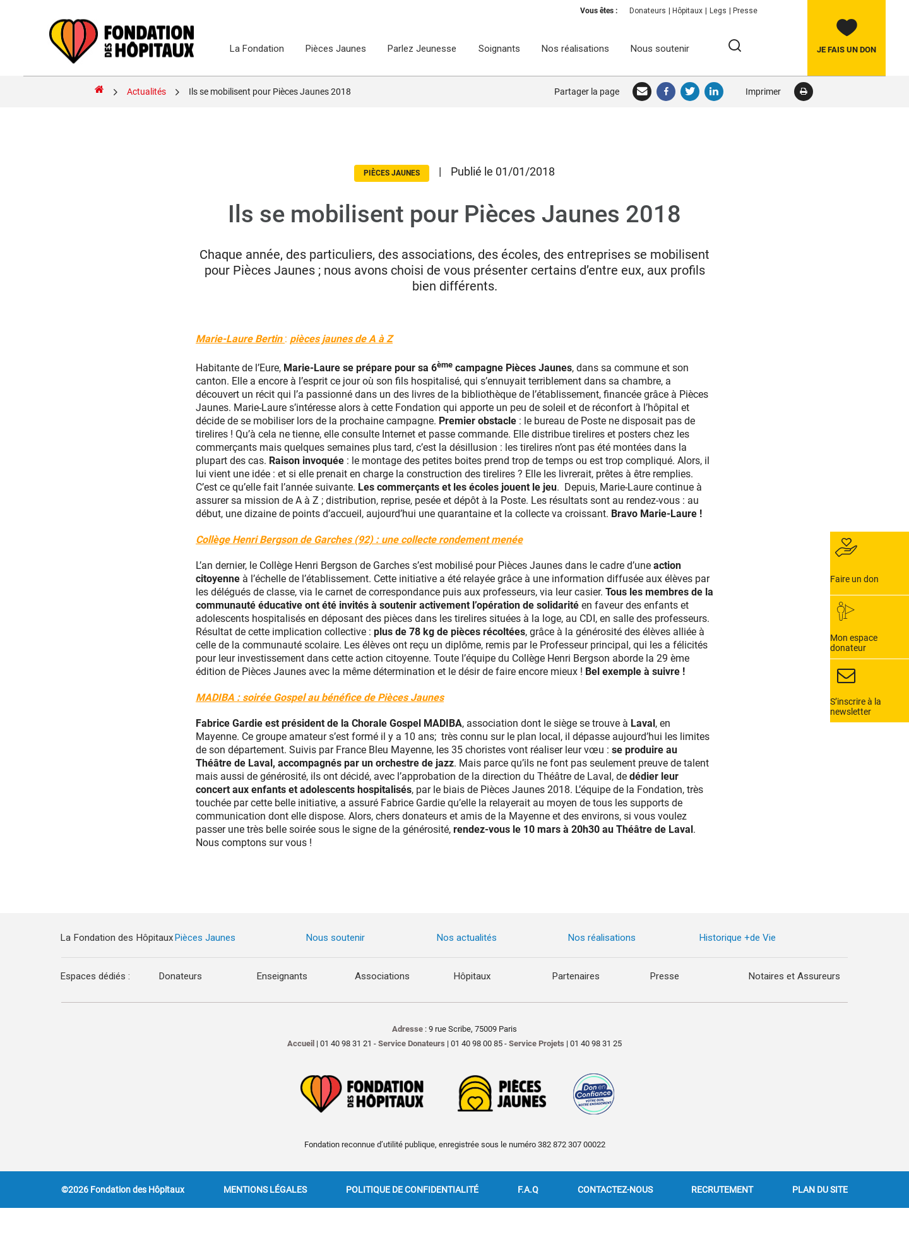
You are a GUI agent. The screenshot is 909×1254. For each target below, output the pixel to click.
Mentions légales (265, 1190)
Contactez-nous (615, 1190)
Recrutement (722, 1190)
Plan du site (820, 1190)
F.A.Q (528, 1190)
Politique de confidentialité (412, 1190)
